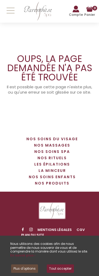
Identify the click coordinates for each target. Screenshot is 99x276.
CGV (81, 229)
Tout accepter (60, 268)
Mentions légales (54, 229)
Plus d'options (24, 268)
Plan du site (32, 235)
